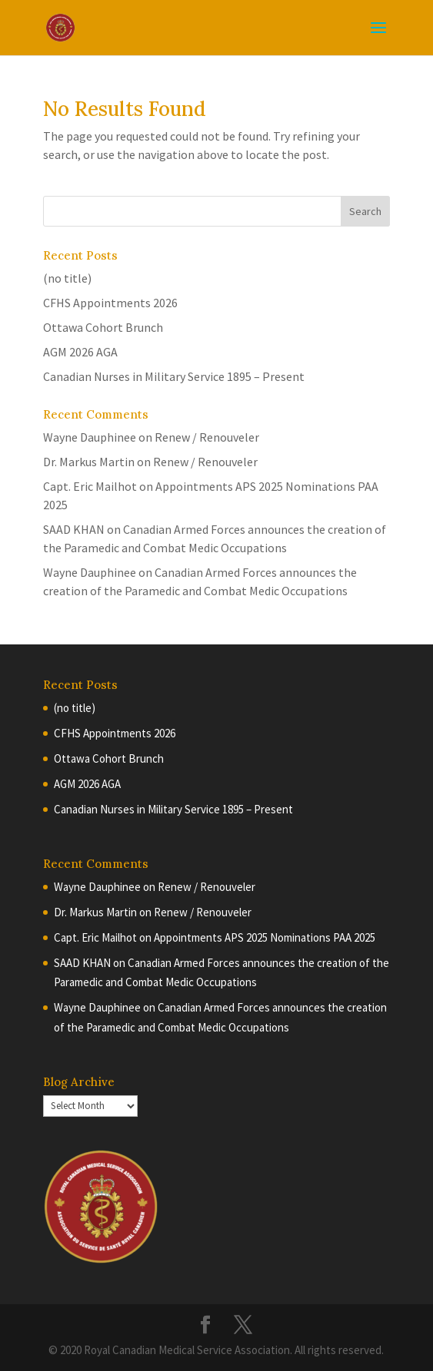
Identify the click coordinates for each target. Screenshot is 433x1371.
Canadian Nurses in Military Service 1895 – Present (174, 376)
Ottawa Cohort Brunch (103, 327)
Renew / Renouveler (207, 437)
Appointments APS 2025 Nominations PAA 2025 (264, 937)
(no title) (67, 278)
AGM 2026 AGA (80, 351)
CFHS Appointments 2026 (110, 302)
